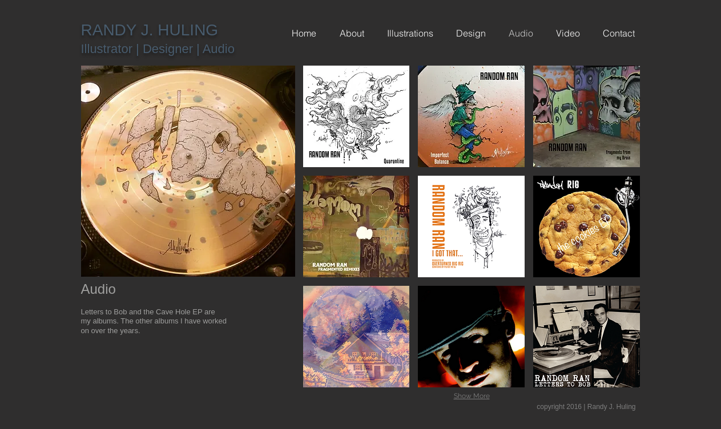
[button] (356, 116)
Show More (472, 396)
